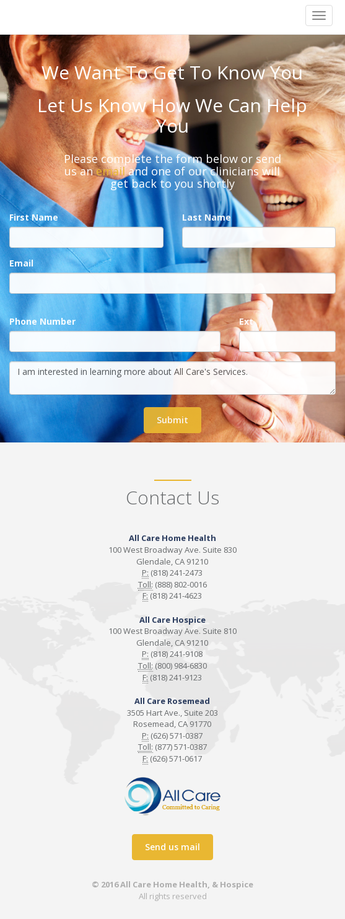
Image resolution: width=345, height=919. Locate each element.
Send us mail (172, 847)
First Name (33, 217)
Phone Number (42, 321)
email (110, 171)
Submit (172, 420)
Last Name (206, 217)
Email (21, 263)
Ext (246, 321)
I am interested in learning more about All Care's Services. (172, 378)
